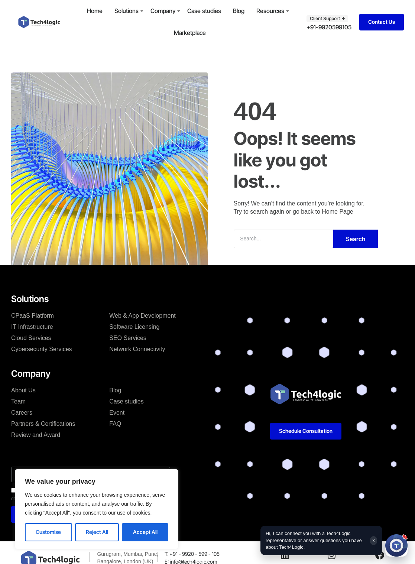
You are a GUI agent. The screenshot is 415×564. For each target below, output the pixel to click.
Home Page (337, 211)
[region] (96, 509)
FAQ (115, 424)
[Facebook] (379, 555)
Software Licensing (134, 327)
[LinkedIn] (285, 555)
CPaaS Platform (32, 315)
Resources (270, 10)
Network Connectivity (137, 349)
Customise (48, 532)
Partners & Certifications (43, 424)
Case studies (204, 10)
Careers (21, 412)
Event (116, 412)
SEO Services (127, 338)
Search (355, 239)
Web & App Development (142, 315)
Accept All (145, 532)
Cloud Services (31, 338)
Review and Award (35, 435)
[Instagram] (331, 555)
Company (162, 10)
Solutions (126, 10)
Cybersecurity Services (41, 349)
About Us (23, 390)
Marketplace (190, 32)
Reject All (97, 532)
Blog (238, 10)
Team (18, 401)
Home (95, 10)
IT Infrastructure (32, 327)
